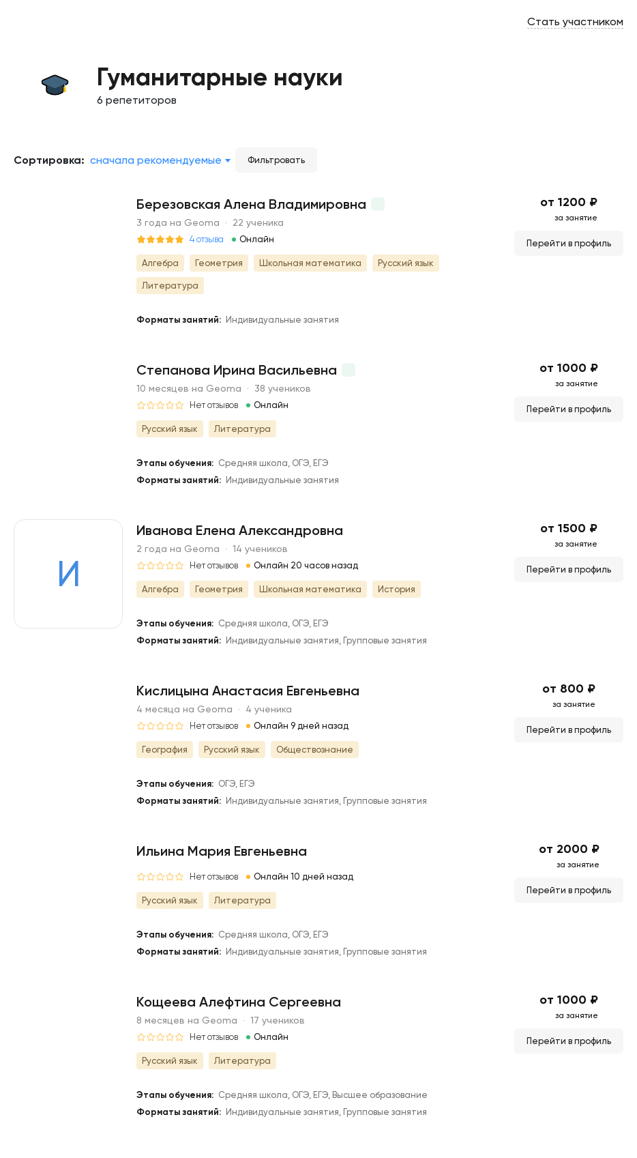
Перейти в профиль (569, 243)
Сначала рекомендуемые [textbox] (156, 160)
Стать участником (575, 21)
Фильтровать (276, 160)
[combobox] (160, 160)
